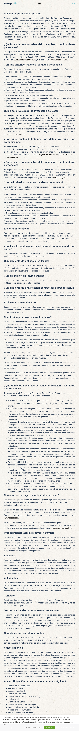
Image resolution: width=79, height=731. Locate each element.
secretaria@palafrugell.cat (14, 134)
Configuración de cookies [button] (32, 727)
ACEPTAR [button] (49, 727)
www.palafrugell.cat (59, 60)
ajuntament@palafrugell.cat (25, 60)
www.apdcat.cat (11, 518)
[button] (39, 3)
